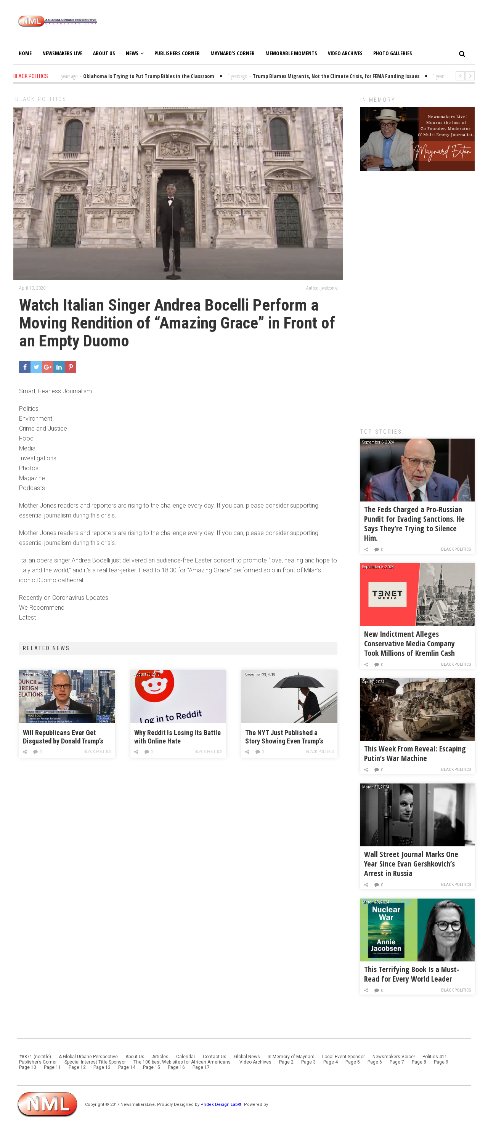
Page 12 (77, 1067)
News (135, 53)
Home (25, 53)
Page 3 (308, 1062)
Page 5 (352, 1062)
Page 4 (330, 1062)
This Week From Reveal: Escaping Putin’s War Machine (415, 753)
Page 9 (441, 1062)
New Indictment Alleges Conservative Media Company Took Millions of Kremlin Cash (409, 643)
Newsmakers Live (62, 53)
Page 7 (397, 1062)
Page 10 (27, 1067)
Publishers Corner (177, 53)
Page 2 (286, 1062)
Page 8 (419, 1062)
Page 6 (375, 1062)
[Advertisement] (417, 295)
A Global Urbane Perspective (88, 1056)
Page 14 (126, 1067)
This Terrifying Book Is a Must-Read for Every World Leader (411, 974)
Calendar (185, 1056)
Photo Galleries (392, 53)
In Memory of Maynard (291, 1056)
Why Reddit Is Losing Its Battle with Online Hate (177, 737)
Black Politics (41, 99)
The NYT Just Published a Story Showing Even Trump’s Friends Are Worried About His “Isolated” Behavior (288, 737)
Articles (160, 1056)
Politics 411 (434, 1056)
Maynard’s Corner (232, 53)
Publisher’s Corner (38, 1062)
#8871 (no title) (35, 1056)
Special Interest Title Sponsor (95, 1062)
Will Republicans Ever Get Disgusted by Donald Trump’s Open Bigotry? (63, 737)
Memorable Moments (291, 53)
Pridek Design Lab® (222, 1104)
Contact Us (214, 1056)
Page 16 (176, 1067)
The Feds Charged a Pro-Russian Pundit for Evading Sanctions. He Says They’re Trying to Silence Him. (414, 523)
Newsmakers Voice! (393, 1056)
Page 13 (102, 1067)
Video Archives (345, 53)
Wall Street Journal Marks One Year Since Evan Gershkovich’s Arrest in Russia (411, 863)
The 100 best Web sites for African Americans (182, 1062)
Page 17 (201, 1067)
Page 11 (52, 1067)
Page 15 (151, 1067)
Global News (247, 1056)
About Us (104, 53)
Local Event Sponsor (343, 1056)
